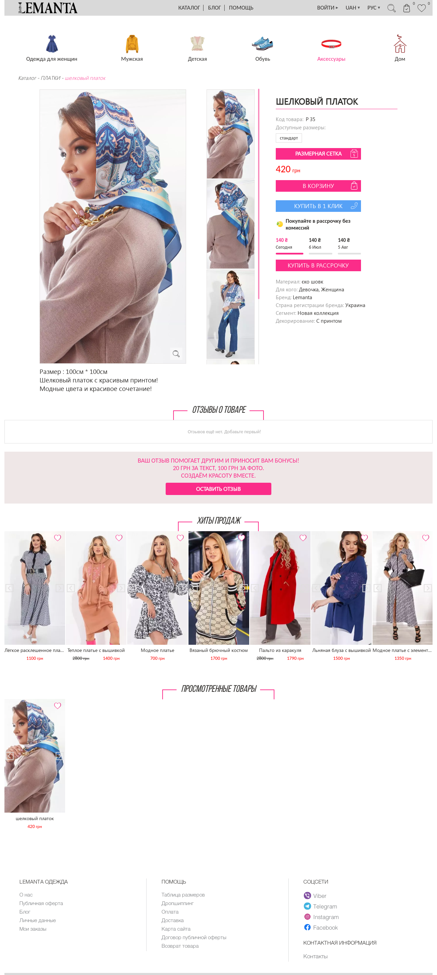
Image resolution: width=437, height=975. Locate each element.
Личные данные (37, 920)
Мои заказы (32, 929)
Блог (214, 7)
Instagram (321, 916)
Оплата (170, 911)
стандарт (289, 138)
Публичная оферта (41, 903)
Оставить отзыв (218, 488)
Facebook (321, 927)
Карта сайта (176, 929)
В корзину (331, 185)
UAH (353, 8)
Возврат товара (180, 946)
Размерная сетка (327, 153)
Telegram (320, 906)
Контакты (315, 955)
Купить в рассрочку (318, 265)
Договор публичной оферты (194, 937)
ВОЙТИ (328, 8)
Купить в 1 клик (326, 206)
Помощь (241, 7)
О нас (26, 894)
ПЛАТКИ (50, 77)
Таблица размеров (183, 894)
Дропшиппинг (178, 903)
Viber (315, 895)
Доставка (173, 920)
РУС (374, 8)
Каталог (189, 7)
